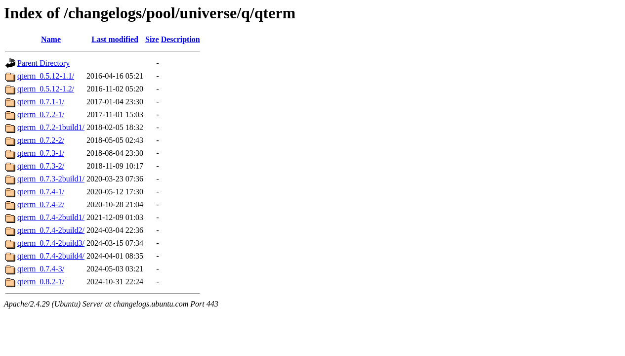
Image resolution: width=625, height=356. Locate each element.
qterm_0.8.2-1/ (40, 281)
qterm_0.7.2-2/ (40, 140)
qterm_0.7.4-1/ (40, 191)
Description (180, 39)
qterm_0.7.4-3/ (40, 269)
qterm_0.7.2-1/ (40, 114)
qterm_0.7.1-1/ (40, 101)
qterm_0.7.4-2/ (40, 204)
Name (51, 39)
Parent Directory (43, 63)
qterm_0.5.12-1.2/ (45, 89)
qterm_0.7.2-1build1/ (50, 127)
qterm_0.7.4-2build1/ (50, 217)
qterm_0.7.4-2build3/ (50, 243)
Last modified (114, 39)
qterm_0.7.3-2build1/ (50, 179)
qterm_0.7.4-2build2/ (50, 230)
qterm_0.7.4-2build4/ (50, 256)
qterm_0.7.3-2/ (40, 166)
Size (152, 39)
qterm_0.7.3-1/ (40, 153)
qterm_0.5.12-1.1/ (45, 76)
